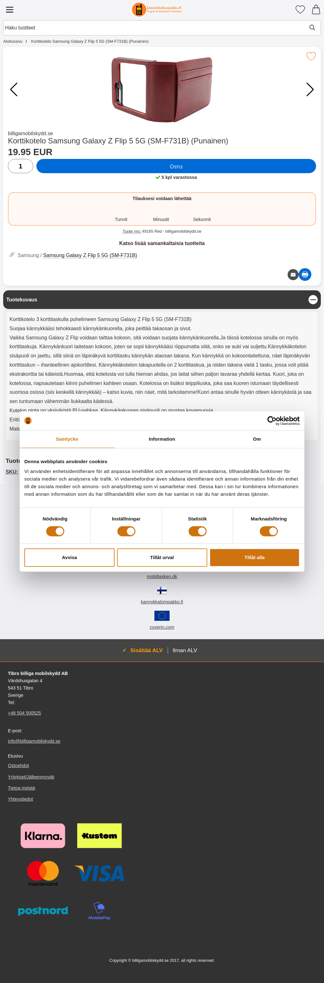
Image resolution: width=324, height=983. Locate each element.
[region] (162, 299)
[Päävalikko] (9, 9)
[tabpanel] (162, 366)
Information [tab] (162, 439)
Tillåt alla (255, 557)
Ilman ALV (185, 650)
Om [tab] (257, 439)
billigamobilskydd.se (30, 133)
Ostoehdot (18, 765)
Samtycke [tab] (67, 439)
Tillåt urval (162, 557)
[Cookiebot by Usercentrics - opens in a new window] (272, 420)
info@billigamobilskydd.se (34, 741)
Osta (176, 166)
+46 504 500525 (24, 713)
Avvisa (69, 557)
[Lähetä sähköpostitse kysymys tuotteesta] (293, 274)
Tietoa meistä (21, 788)
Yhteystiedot (20, 799)
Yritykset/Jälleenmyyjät (31, 776)
